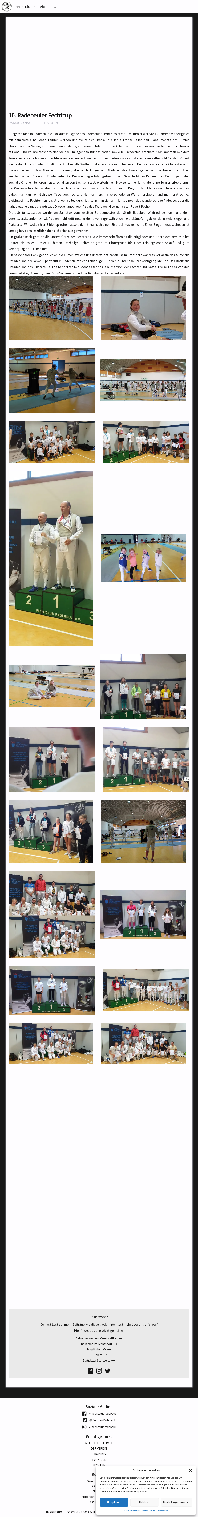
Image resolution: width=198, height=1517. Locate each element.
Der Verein (99, 1448)
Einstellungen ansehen (176, 1502)
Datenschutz (148, 1510)
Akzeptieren (114, 1502)
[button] (190, 1470)
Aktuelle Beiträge (99, 1443)
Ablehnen (144, 1502)
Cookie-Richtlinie (132, 1510)
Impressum (162, 1510)
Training (99, 1454)
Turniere (99, 1460)
